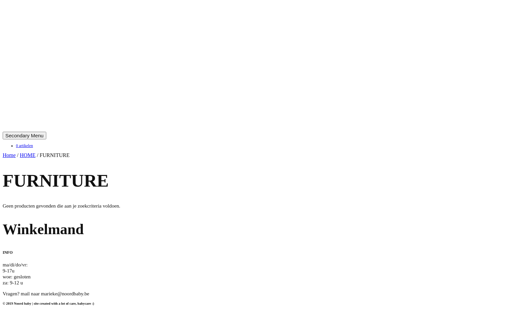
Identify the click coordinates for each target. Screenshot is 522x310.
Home (9, 155)
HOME (28, 155)
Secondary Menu (24, 135)
